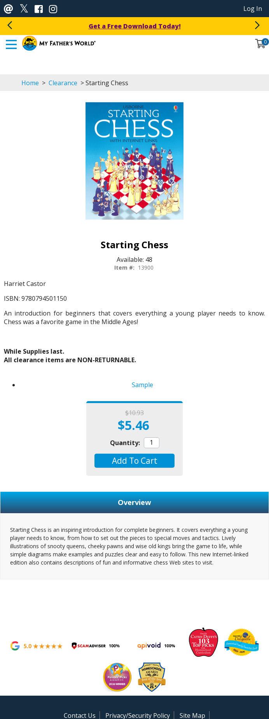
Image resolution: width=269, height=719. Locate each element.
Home (30, 83)
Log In (252, 8)
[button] (134, 460)
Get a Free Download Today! (135, 26)
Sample (142, 385)
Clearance (63, 83)
